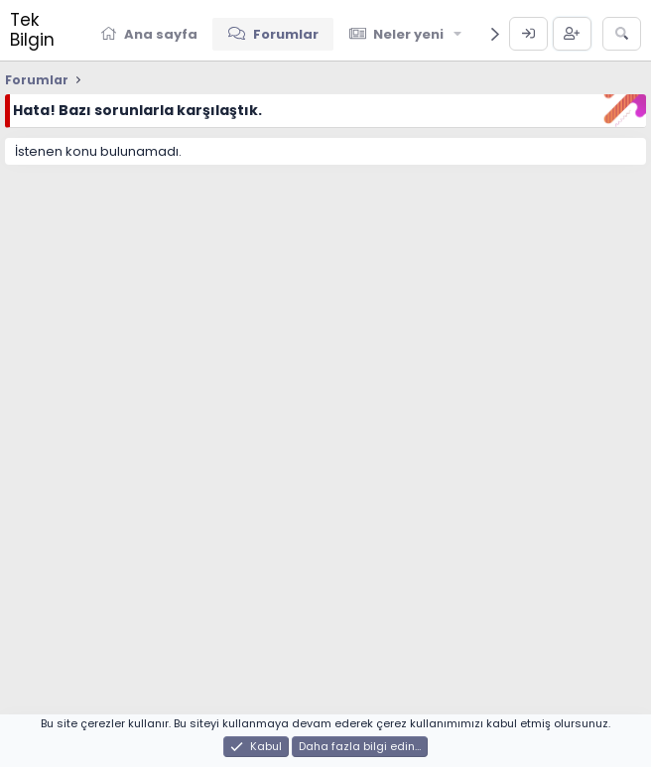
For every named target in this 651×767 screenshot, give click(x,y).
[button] (458, 34)
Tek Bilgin (32, 30)
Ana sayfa (160, 34)
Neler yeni (408, 34)
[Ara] (621, 34)
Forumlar (286, 34)
